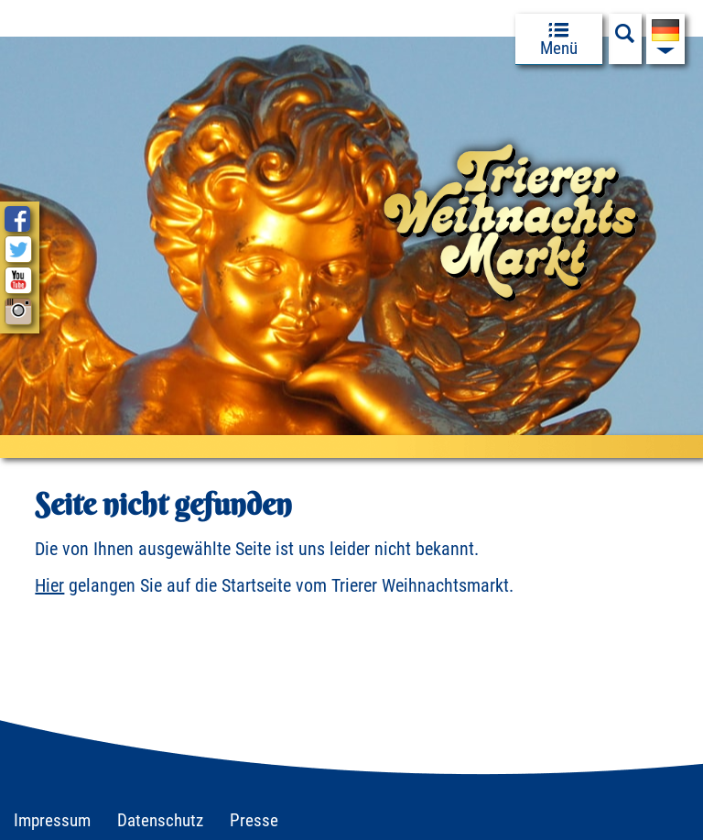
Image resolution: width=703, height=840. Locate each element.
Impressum (52, 820)
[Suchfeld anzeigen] (625, 38)
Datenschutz (160, 820)
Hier (49, 585)
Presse (254, 820)
